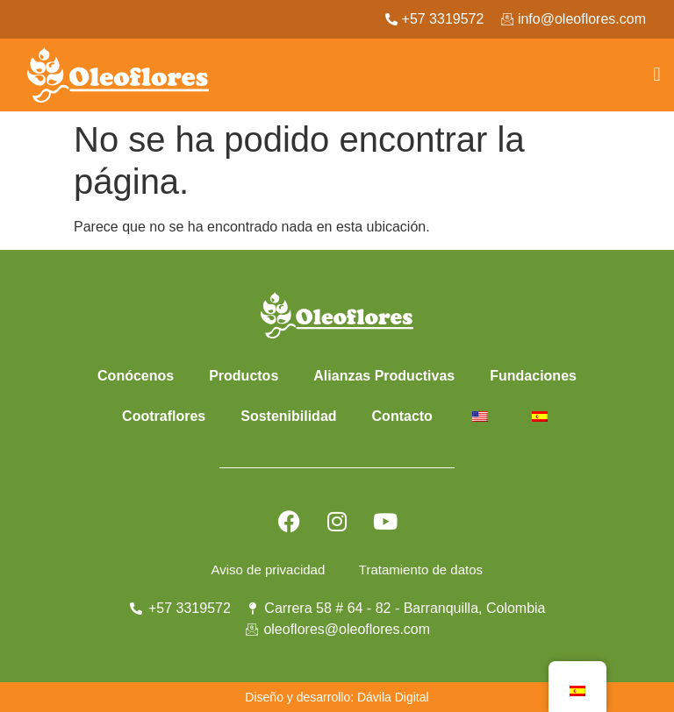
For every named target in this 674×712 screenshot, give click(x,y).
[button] (657, 75)
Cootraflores (163, 416)
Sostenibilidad (288, 416)
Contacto (402, 416)
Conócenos (135, 375)
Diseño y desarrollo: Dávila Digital (336, 697)
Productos (243, 375)
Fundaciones (533, 375)
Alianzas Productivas (384, 375)
